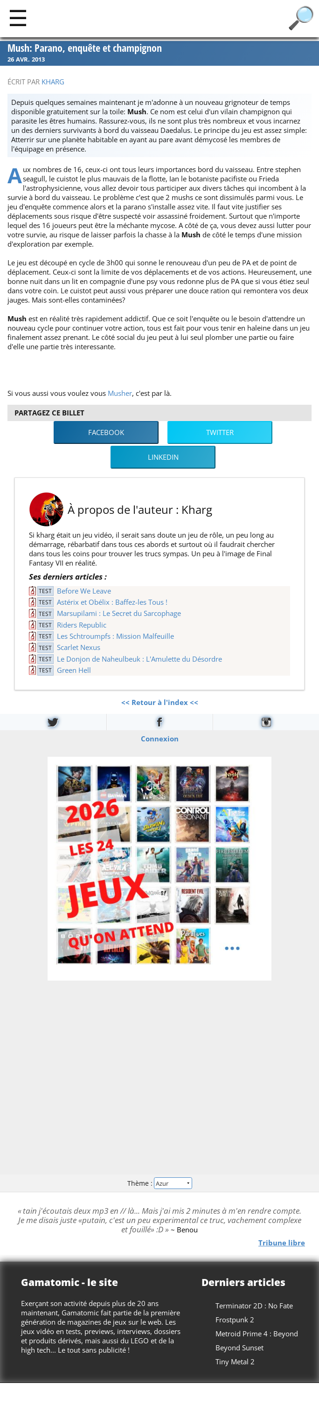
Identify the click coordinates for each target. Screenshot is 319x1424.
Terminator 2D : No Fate (254, 1305)
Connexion (160, 738)
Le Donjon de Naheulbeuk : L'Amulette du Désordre (139, 659)
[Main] (18, 17)
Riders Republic (81, 624)
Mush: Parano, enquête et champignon (84, 48)
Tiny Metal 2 (235, 1361)
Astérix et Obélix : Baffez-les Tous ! (112, 602)
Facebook (106, 432)
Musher (120, 393)
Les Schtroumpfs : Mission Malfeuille (115, 636)
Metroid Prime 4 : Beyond (256, 1333)
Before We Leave (84, 590)
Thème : (159, 1183)
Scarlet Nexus (78, 647)
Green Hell (74, 670)
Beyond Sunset (239, 1347)
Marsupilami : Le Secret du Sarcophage (119, 613)
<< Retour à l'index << (159, 702)
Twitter (220, 432)
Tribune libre (281, 1242)
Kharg (53, 81)
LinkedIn (163, 457)
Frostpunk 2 (234, 1319)
